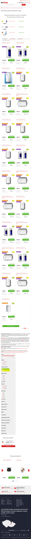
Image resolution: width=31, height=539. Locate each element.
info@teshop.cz (24, 530)
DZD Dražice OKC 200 (12, 21)
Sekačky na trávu (3, 503)
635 (3, 394)
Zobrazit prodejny (4, 514)
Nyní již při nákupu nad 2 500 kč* (8, 488)
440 (3, 392)
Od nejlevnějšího (12, 38)
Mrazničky (17, 351)
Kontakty (17, 506)
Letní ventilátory (9, 500)
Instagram (7, 532)
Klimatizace (3, 501)
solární (26, 348)
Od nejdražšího (20, 38)
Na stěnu (4, 387)
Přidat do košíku (11, 60)
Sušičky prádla (8, 352)
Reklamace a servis (19, 500)
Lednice (6, 351)
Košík (29, 0)
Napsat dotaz (8, 446)
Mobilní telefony (9, 502)
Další (27, 328)
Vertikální (4, 388)
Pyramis (4, 364)
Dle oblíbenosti (4, 38)
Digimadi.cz (16, 538)
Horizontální (4, 385)
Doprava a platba (19, 499)
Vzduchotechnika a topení (15, 352)
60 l (3, 375)
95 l (3, 377)
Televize (8, 501)
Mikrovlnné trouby (22, 351)
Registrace (26, 0)
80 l (3, 376)
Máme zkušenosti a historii (8, 492)
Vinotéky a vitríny (21, 352)
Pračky (9, 351)
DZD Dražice (4, 361)
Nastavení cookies (19, 505)
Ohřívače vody (3, 500)
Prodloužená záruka (19, 501)
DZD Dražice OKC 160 (12, 26)
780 (3, 395)
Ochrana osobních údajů (20, 503)
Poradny (25, 343)
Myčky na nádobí (12, 351)
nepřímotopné (3, 349)
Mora (3, 363)
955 (3, 396)
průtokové (22, 348)
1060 (3, 397)
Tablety (2, 502)
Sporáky (4, 352)
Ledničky (2, 499)
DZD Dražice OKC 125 (12, 32)
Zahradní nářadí (9, 503)
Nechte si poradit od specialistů (21, 492)
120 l (3, 380)
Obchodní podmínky (19, 502)
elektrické (19, 348)
